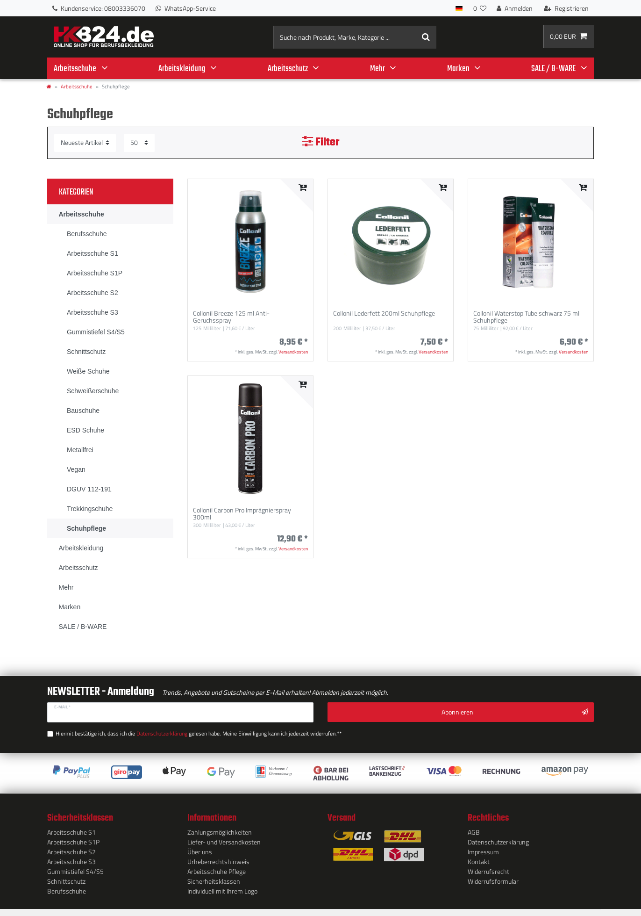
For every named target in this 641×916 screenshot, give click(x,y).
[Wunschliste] (479, 8)
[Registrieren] (566, 8)
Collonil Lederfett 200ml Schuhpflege (384, 314)
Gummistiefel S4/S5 (75, 869)
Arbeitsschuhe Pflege (216, 869)
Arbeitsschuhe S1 (71, 830)
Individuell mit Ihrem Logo (222, 889)
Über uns (199, 850)
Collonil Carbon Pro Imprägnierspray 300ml (242, 513)
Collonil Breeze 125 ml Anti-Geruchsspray (231, 317)
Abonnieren (515, 712)
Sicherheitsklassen (213, 879)
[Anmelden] (514, 8)
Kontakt (479, 860)
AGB (474, 830)
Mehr (377, 69)
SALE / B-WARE (553, 69)
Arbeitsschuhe (75, 69)
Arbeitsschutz (288, 69)
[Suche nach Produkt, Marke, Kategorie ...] (354, 37)
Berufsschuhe (66, 889)
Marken (458, 69)
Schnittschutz (66, 879)
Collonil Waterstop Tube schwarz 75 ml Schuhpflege (526, 317)
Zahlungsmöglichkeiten (219, 830)
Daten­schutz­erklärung (498, 840)
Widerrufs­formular (493, 879)
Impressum (483, 850)
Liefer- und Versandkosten (224, 840)
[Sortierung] (85, 143)
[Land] (459, 8)
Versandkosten (293, 351)
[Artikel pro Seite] (139, 143)
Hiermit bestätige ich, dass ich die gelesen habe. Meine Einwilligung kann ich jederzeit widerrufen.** (188, 732)
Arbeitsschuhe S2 (71, 850)
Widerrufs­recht (488, 869)
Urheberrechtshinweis (218, 860)
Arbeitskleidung (182, 69)
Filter (320, 142)
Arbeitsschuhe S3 (71, 860)
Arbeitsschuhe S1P (73, 840)
